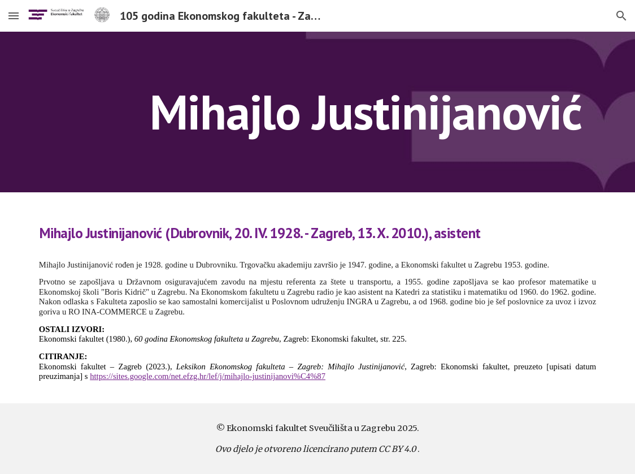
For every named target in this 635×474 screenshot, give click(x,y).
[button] (13, 15)
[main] (366, 111)
